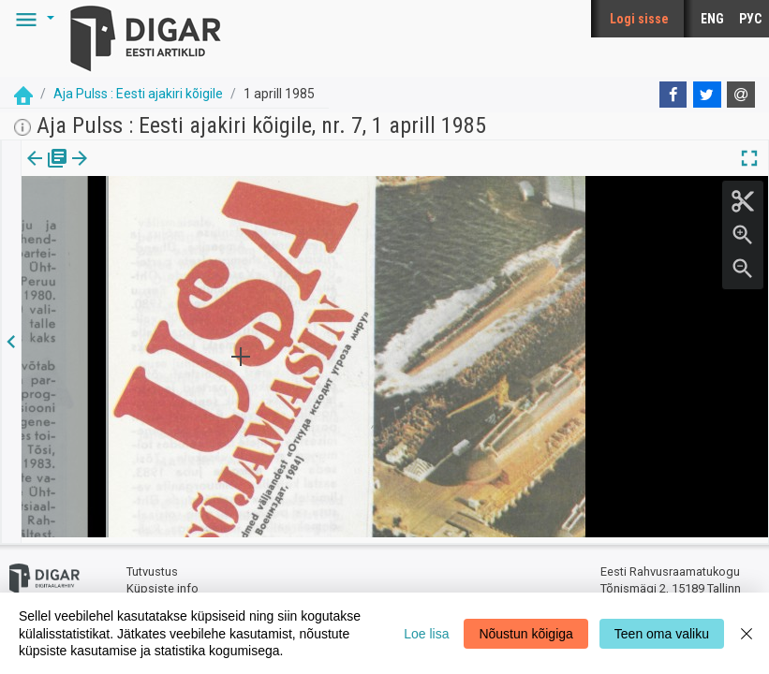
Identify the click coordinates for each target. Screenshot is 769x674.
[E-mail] (741, 94)
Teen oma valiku (661, 633)
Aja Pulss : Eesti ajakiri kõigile (138, 93)
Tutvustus (152, 567)
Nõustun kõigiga (525, 633)
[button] (32, 18)
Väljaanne (47, 171)
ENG (712, 18)
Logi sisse (639, 18)
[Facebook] (673, 94)
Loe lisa (426, 633)
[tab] (47, 171)
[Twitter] (707, 94)
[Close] (746, 633)
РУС (750, 18)
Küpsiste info (162, 583)
